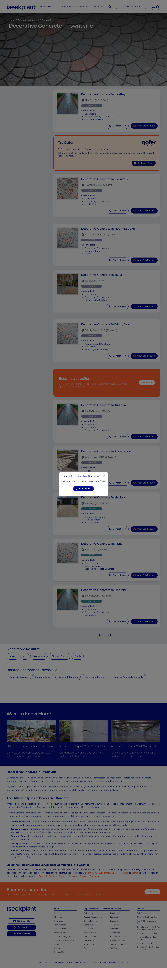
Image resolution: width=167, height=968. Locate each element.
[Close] (104, 475)
